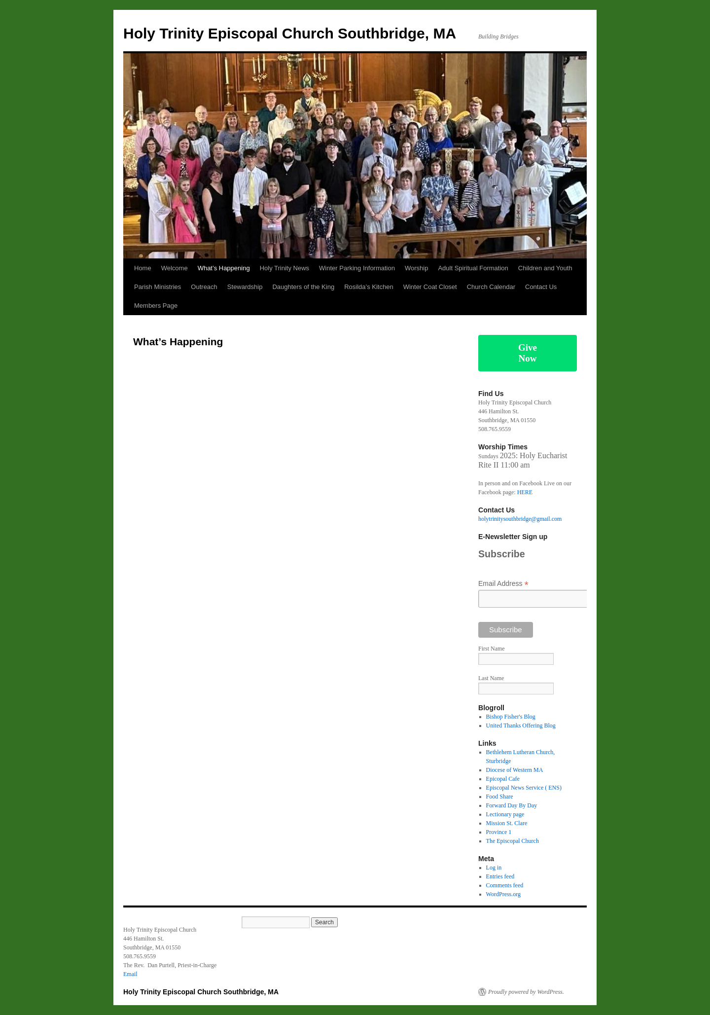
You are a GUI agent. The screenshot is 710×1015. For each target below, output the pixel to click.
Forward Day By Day (511, 805)
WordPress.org (503, 894)
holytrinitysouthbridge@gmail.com (520, 518)
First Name (491, 648)
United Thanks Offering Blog (521, 725)
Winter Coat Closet (430, 286)
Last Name (491, 678)
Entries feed (500, 876)
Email (130, 974)
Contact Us (541, 286)
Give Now (527, 352)
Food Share (499, 796)
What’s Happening (224, 268)
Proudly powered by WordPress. (526, 991)
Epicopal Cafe (503, 778)
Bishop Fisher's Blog (510, 716)
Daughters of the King (303, 286)
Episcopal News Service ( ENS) (524, 787)
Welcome (174, 268)
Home (142, 268)
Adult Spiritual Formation (473, 268)
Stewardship (245, 286)
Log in (494, 867)
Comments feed (505, 885)
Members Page (156, 305)
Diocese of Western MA (514, 769)
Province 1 (499, 832)
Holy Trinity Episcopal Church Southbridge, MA (289, 33)
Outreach (204, 286)
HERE (524, 492)
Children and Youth (545, 268)
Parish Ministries (157, 286)
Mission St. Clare (507, 823)
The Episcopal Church (512, 840)
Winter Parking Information (357, 268)
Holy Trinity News (284, 268)
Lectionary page (505, 814)
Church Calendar (491, 286)
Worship (416, 268)
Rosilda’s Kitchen (368, 286)
